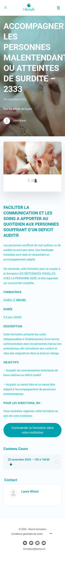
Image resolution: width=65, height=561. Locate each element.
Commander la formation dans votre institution (32, 430)
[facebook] (31, 543)
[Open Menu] (5, 7)
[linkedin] (37, 543)
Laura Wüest (30, 491)
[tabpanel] (32, 321)
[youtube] (44, 543)
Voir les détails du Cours (20, 108)
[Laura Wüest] (13, 493)
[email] (25, 543)
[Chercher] (51, 8)
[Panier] (58, 8)
